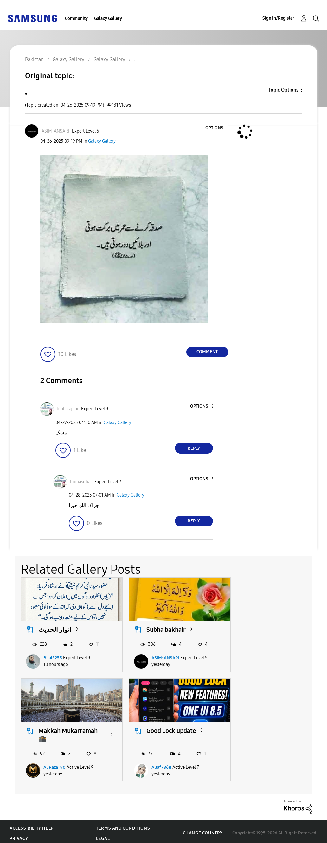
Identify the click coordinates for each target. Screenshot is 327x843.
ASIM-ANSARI (162, 664)
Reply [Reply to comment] (194, 448)
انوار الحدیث (54, 628)
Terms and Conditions (123, 825)
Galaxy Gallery (108, 18)
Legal (103, 835)
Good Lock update (63, 736)
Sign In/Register (278, 18)
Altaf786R (53, 764)
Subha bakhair (162, 628)
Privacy (19, 835)
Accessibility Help (32, 825)
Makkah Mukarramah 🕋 (277, 632)
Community (76, 18)
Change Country (203, 830)
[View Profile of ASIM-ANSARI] (55, 131)
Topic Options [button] (283, 90)
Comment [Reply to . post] (207, 352)
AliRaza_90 (264, 664)
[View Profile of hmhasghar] (68, 409)
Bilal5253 (52, 664)
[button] (217, 128)
